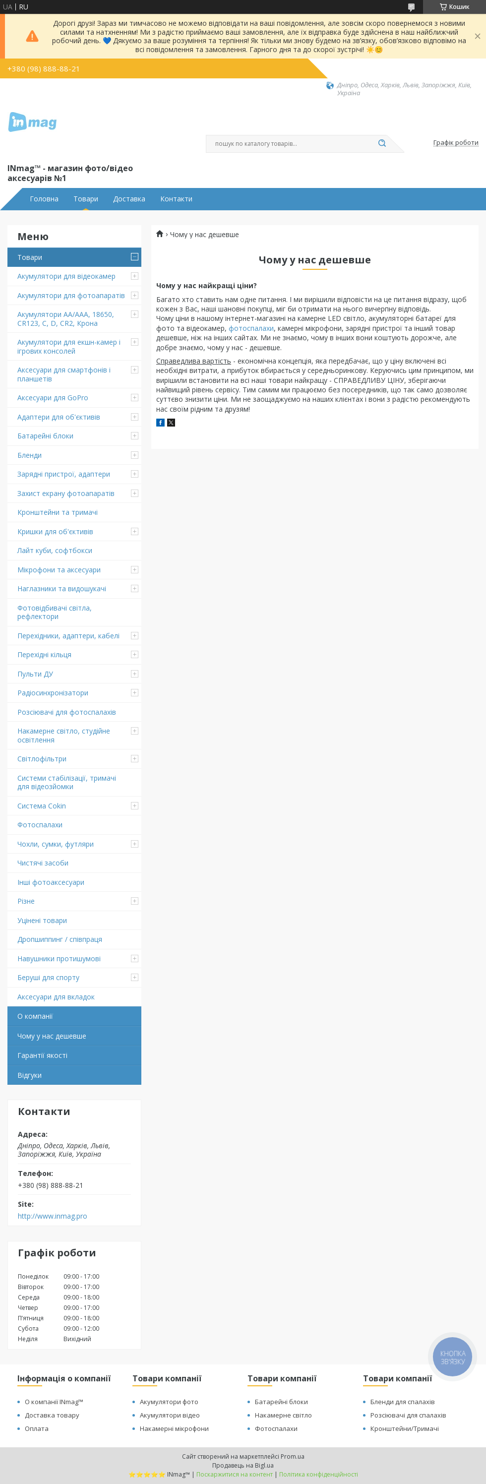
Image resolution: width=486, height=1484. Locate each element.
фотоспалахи (251, 328)
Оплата (37, 1428)
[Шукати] (382, 144)
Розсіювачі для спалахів (408, 1415)
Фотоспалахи (39, 824)
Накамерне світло (283, 1415)
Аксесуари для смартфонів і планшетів (64, 374)
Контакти (176, 198)
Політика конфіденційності (318, 1474)
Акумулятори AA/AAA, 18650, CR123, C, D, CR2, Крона (65, 318)
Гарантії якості (42, 1055)
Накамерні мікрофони (174, 1428)
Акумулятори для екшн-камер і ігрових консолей (69, 346)
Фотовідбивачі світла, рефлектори (54, 612)
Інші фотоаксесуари (50, 882)
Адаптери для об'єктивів (58, 417)
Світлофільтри (41, 758)
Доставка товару (52, 1415)
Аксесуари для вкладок (56, 996)
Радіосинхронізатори (52, 692)
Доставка (129, 198)
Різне (26, 901)
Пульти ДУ (35, 674)
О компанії (35, 1016)
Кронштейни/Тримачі (404, 1428)
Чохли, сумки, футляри (55, 844)
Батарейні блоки (45, 435)
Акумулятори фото (169, 1401)
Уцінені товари (42, 920)
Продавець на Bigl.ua (243, 1465)
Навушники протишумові (59, 958)
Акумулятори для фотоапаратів (71, 295)
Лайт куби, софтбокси (54, 550)
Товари (85, 198)
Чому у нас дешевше (51, 1036)
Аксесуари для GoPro (52, 397)
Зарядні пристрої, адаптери (63, 474)
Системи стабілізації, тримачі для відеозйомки (66, 782)
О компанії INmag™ (54, 1401)
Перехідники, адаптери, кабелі (68, 635)
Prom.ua (292, 1456)
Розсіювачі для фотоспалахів (66, 712)
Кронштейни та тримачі (57, 512)
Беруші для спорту (48, 977)
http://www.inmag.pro (52, 1216)
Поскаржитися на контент (234, 1474)
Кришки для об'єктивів (55, 531)
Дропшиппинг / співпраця (59, 939)
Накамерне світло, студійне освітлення (63, 735)
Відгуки (29, 1075)
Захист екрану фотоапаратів (66, 493)
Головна (44, 198)
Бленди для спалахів (402, 1401)
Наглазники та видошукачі (61, 588)
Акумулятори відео (170, 1415)
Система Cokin (41, 805)
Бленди (29, 455)
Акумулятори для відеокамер (66, 276)
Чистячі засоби (42, 862)
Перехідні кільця (44, 654)
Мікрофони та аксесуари (59, 569)
